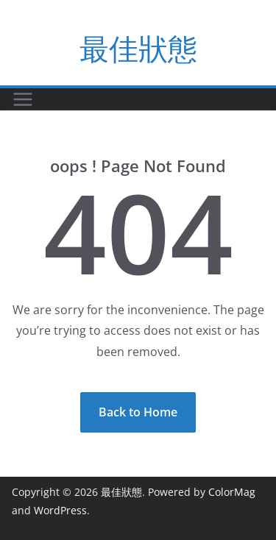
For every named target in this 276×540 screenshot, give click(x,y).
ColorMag (231, 492)
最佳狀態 (138, 48)
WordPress (60, 510)
